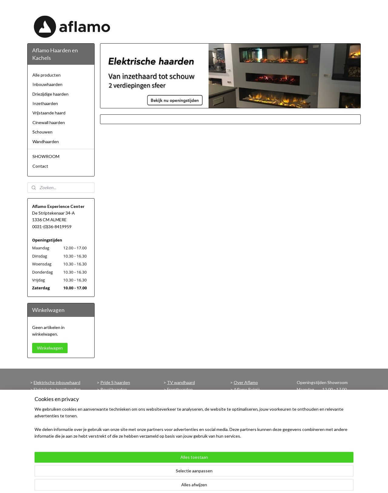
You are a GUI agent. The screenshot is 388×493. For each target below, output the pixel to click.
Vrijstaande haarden (53, 436)
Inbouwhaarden (47, 84)
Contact (40, 166)
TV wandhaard (181, 382)
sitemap (184, 482)
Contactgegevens (251, 423)
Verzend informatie (252, 409)
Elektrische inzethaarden (57, 389)
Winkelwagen (50, 347)
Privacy (240, 416)
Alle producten (46, 74)
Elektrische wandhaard (55, 396)
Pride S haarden (115, 382)
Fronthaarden (180, 389)
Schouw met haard (51, 429)
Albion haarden (114, 423)
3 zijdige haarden (49, 416)
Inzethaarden (45, 103)
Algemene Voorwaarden (256, 403)
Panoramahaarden (184, 396)
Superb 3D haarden (118, 409)
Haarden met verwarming (191, 403)
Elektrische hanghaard (55, 403)
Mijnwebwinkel (265, 482)
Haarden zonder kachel (188, 409)
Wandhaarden (45, 141)
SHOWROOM (45, 156)
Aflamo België (247, 389)
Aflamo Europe (248, 396)
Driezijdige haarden (50, 94)
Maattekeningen (183, 429)
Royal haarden (113, 389)
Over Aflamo (246, 382)
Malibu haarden (114, 416)
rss (194, 482)
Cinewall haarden (48, 122)
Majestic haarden (116, 396)
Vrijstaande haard (48, 112)
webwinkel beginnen (215, 482)
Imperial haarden (116, 403)
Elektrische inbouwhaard (57, 382)
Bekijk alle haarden (117, 436)
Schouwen (42, 131)
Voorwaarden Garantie (188, 436)
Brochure (176, 423)
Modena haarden (116, 429)
